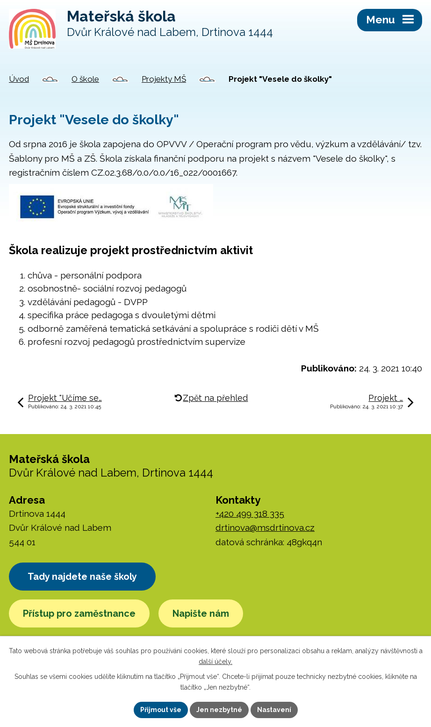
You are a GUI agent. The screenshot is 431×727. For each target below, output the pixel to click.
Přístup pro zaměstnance (79, 613)
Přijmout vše (160, 709)
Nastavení (274, 709)
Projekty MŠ (164, 79)
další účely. (215, 661)
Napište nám (200, 613)
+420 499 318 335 (250, 513)
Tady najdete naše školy (82, 576)
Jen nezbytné (219, 709)
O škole (85, 79)
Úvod (19, 79)
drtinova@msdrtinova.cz (265, 527)
